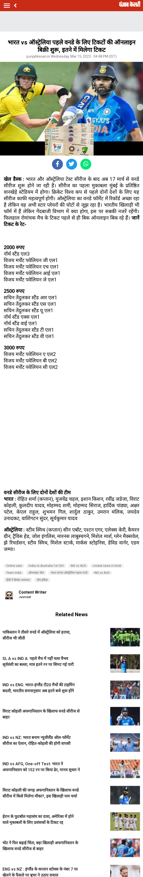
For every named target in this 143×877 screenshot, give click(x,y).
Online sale (14, 566)
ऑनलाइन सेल (36, 572)
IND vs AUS (78, 566)
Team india (13, 572)
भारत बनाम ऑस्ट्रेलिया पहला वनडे (69, 572)
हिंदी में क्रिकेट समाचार (18, 580)
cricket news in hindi (107, 566)
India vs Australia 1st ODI (46, 566)
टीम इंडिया (42, 580)
